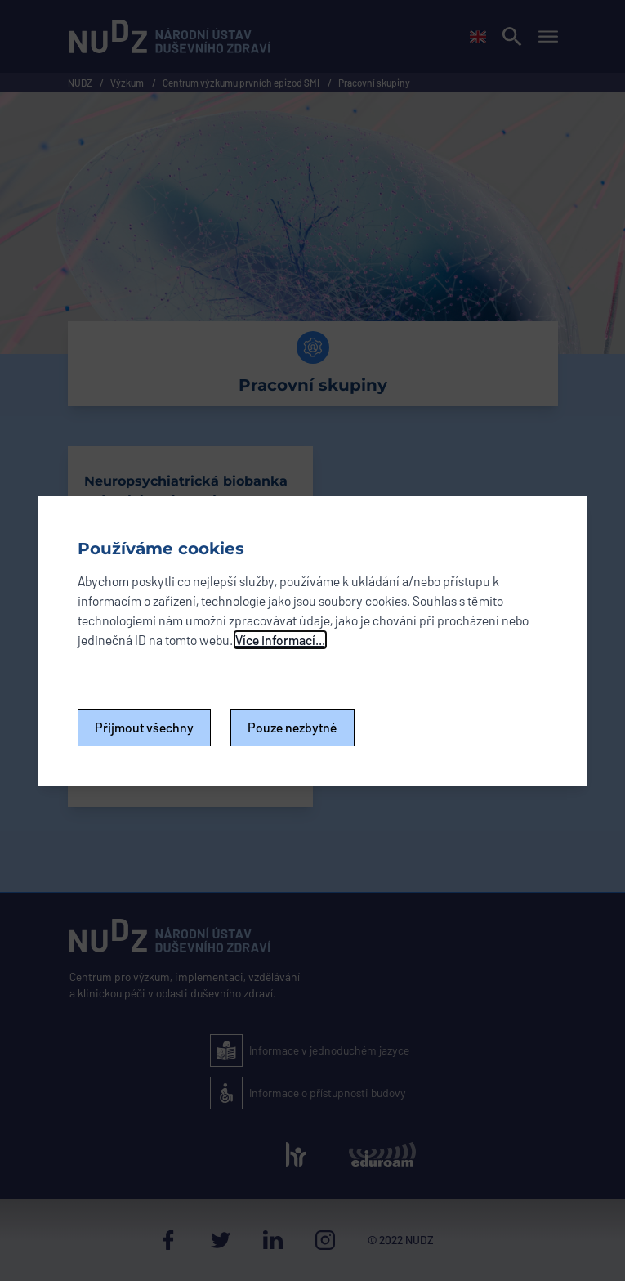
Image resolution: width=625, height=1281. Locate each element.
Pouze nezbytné (292, 727)
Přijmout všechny (144, 727)
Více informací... (280, 639)
